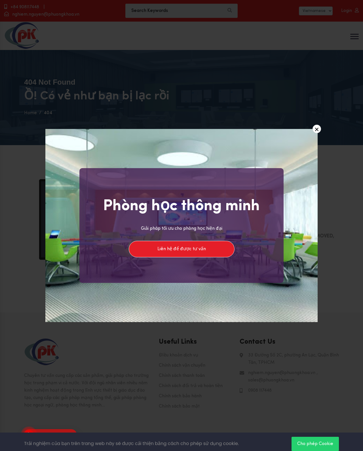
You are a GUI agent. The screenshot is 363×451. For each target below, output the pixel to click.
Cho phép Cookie (315, 444)
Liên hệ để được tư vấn (181, 249)
